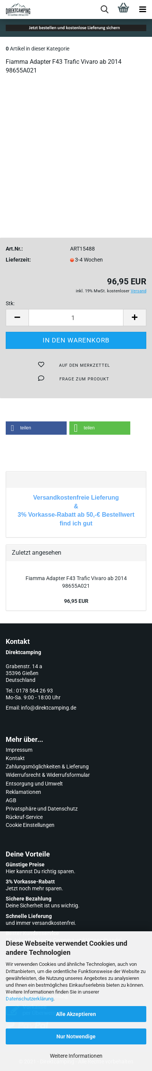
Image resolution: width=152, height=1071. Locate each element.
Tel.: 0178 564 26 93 (29, 691)
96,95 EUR (76, 601)
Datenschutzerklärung (29, 999)
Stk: (10, 303)
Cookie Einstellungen (30, 825)
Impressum (19, 750)
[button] (36, 428)
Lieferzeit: (18, 260)
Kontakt (15, 758)
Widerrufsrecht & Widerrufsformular (48, 775)
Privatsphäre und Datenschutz (42, 809)
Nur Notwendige (76, 1036)
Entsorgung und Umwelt (34, 784)
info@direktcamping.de (48, 708)
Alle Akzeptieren (76, 1014)
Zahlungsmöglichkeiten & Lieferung (47, 766)
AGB (11, 800)
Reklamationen (23, 792)
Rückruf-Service (24, 817)
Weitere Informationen (76, 1056)
